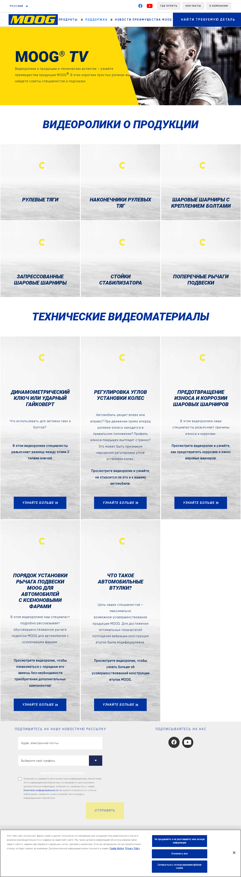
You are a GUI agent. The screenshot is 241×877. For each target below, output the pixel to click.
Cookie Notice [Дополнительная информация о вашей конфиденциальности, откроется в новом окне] (117, 848)
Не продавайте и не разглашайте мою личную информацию (179, 841)
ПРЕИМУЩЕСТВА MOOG (151, 19)
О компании (218, 5)
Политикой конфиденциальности (41, 790)
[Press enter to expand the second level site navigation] (82, 19)
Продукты (68, 19)
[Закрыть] (234, 852)
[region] (120, 853)
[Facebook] (140, 6)
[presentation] (50, 810)
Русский (16, 6)
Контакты (193, 5)
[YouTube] (150, 6)
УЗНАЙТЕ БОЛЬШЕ (38, 503)
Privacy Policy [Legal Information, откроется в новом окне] (132, 848)
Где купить (168, 5)
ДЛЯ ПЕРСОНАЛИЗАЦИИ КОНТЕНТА (62, 773)
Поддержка (96, 19)
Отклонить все (179, 853)
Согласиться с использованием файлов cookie (180, 866)
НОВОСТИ (122, 19)
